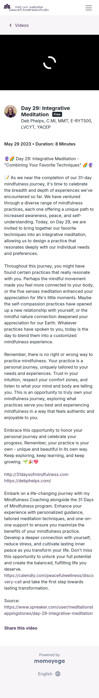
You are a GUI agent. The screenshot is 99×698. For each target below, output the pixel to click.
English (49, 674)
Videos (18, 25)
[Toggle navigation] (89, 8)
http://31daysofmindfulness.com (36, 474)
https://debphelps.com (26, 480)
